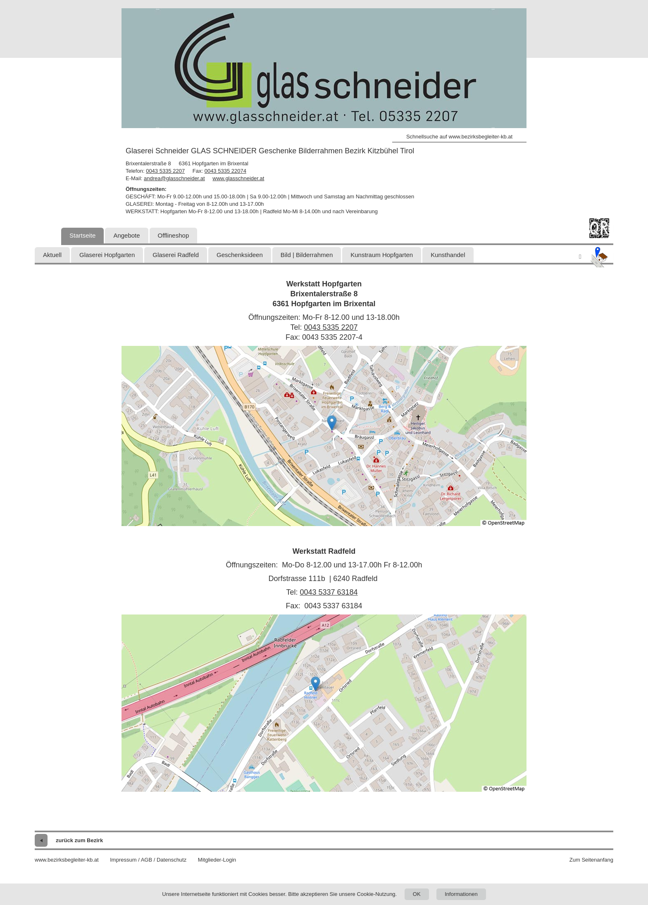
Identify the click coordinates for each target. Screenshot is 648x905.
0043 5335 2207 (165, 171)
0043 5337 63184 (328, 592)
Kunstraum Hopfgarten (381, 254)
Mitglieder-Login (217, 860)
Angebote (126, 235)
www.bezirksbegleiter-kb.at (67, 860)
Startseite (82, 235)
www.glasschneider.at (238, 178)
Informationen (461, 894)
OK (417, 894)
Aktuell (52, 254)
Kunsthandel (448, 254)
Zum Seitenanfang (591, 860)
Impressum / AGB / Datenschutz (148, 860)
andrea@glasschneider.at (174, 178)
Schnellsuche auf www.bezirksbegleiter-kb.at (459, 136)
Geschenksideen (240, 254)
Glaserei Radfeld (175, 254)
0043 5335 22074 (225, 171)
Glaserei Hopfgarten (107, 254)
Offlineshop (173, 235)
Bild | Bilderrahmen (307, 254)
